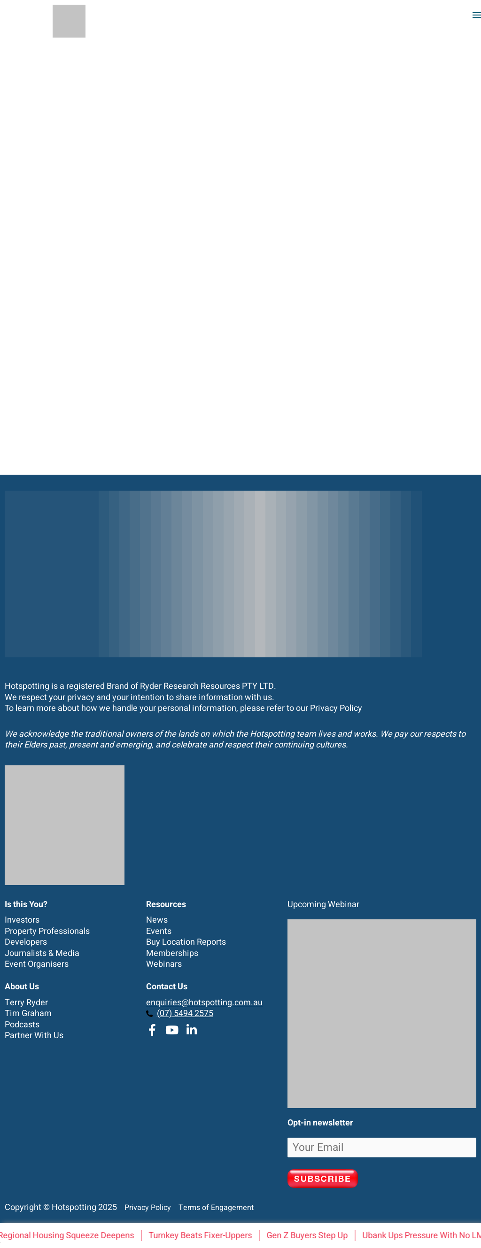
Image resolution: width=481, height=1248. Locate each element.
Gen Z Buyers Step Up (309, 1235)
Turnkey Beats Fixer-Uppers (203, 1235)
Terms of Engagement (213, 1207)
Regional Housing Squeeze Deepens (68, 1235)
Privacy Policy (336, 708)
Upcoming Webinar (323, 904)
